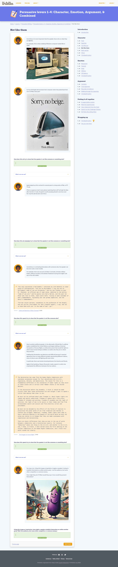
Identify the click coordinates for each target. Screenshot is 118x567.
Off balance (84, 73)
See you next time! (86, 123)
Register (102, 3)
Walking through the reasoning (90, 91)
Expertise (83, 43)
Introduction (84, 32)
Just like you (84, 45)
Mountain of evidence (87, 89)
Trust (82, 40)
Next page (68, 544)
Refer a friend (56, 558)
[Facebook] (59, 555)
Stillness (83, 71)
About (35, 3)
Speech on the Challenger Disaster (91, 109)
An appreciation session (88, 102)
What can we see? (21, 174)
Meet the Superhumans (87, 104)
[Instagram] (62, 555)
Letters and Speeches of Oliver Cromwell (29, 310)
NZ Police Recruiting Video (88, 112)
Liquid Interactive (64, 562)
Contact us (48, 558)
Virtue (83, 53)
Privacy (63, 558)
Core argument (85, 86)
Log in (111, 3)
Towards (83, 66)
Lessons (18, 3)
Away (82, 68)
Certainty (83, 84)
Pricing (27, 3)
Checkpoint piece (86, 55)
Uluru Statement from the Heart (90, 107)
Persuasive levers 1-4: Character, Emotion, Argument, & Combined (52, 24)
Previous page (15, 544)
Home (12, 24)
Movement (84, 63)
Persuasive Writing (26, 24)
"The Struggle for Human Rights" (26, 434)
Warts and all (84, 50)
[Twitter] (65, 555)
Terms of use (69, 558)
